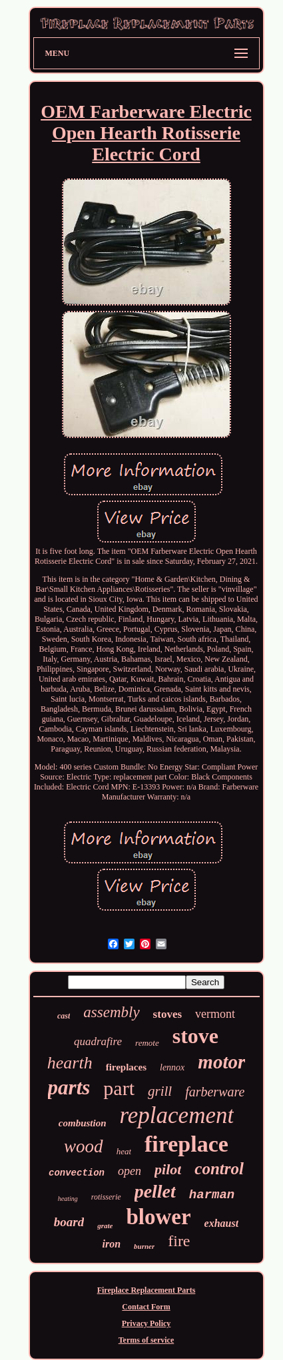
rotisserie (106, 1197)
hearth (70, 1062)
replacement (177, 1115)
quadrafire (98, 1041)
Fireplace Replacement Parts (146, 1290)
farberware (214, 1091)
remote (147, 1043)
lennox (172, 1067)
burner (144, 1246)
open (129, 1171)
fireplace (186, 1144)
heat (124, 1151)
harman (211, 1195)
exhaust (221, 1223)
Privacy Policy (146, 1323)
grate (105, 1226)
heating (68, 1198)
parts (69, 1087)
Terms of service (146, 1340)
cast (63, 1015)
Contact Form (146, 1306)
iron (111, 1243)
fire (179, 1240)
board (69, 1222)
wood (83, 1146)
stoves (167, 1014)
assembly (111, 1012)
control (219, 1169)
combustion (83, 1123)
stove (195, 1036)
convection (77, 1173)
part (119, 1088)
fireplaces (126, 1067)
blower (158, 1217)
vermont (215, 1013)
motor (221, 1061)
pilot (167, 1169)
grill (160, 1091)
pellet (155, 1191)
